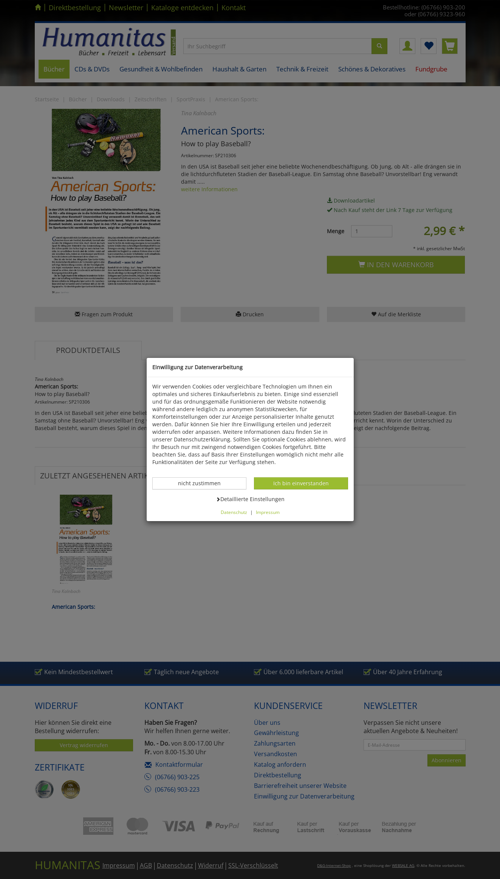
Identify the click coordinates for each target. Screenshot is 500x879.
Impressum (268, 512)
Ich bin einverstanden (301, 483)
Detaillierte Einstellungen (250, 499)
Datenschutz (234, 512)
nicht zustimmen (203, 483)
